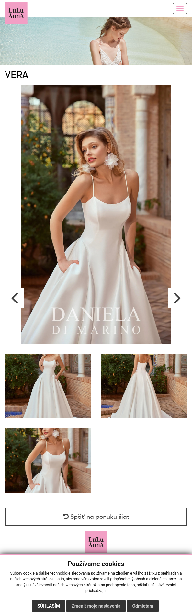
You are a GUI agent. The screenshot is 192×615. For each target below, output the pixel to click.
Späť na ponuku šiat (96, 517)
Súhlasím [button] (48, 606)
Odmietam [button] (142, 606)
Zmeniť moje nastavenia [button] (96, 606)
